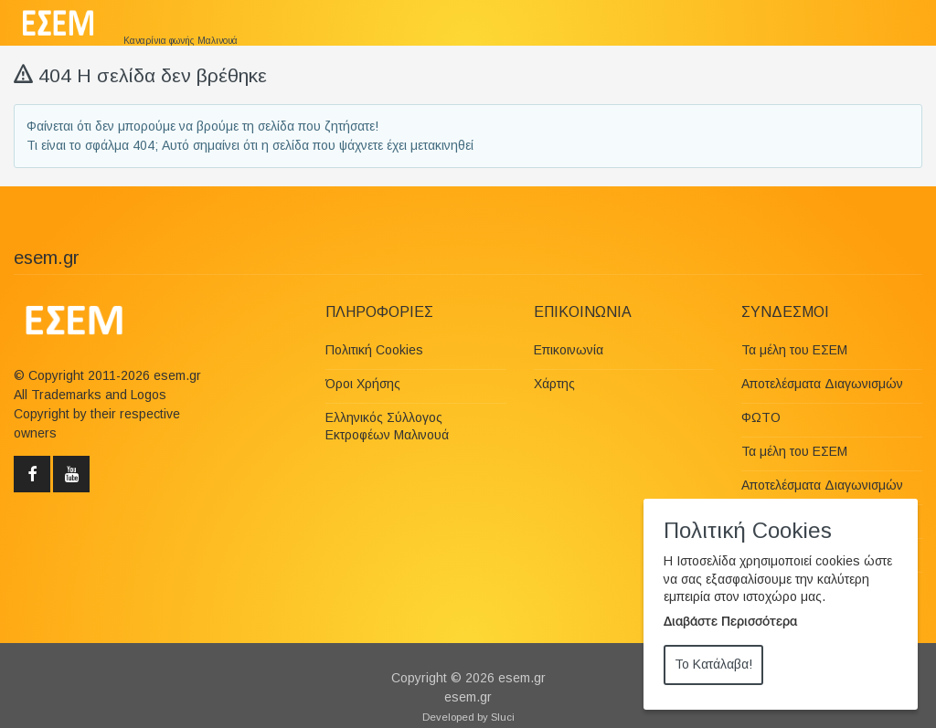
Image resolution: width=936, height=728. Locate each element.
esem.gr (522, 677)
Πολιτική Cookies (374, 350)
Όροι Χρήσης (362, 383)
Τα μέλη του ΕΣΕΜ (794, 350)
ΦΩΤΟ (761, 417)
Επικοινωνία (568, 350)
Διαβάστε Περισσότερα (730, 623)
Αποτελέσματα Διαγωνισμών (822, 383)
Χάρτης (554, 383)
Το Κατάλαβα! (713, 664)
